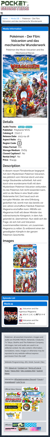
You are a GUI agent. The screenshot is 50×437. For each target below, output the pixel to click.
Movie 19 (8, 303)
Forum (40, 379)
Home (5, 19)
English (21, 127)
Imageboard (10, 382)
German (29, 127)
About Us (12, 368)
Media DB (15, 19)
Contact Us (22, 368)
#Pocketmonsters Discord (25, 379)
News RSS (15, 371)
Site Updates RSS (28, 371)
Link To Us (20, 382)
